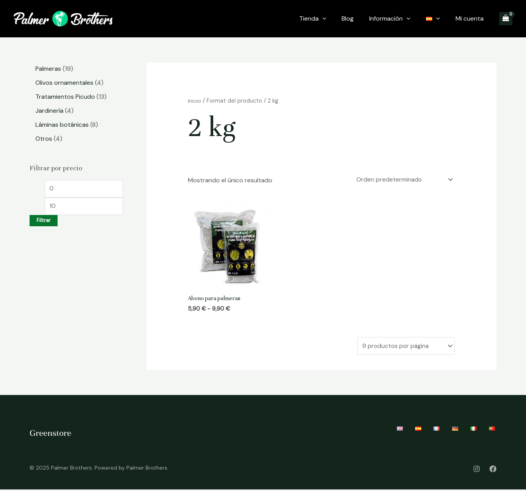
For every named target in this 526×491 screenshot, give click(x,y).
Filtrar (44, 222)
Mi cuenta (470, 18)
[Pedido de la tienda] (402, 180)
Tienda (312, 18)
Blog (348, 18)
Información (389, 18)
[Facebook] (492, 470)
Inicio (194, 101)
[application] (322, 18)
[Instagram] (476, 470)
